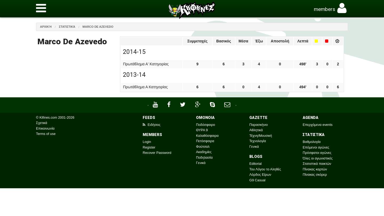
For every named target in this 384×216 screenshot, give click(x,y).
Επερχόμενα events (318, 125)
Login (147, 142)
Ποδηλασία (204, 157)
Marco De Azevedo (97, 26)
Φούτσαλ (203, 147)
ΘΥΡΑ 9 (202, 130)
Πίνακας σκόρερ (315, 175)
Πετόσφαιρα (205, 141)
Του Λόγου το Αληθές (265, 169)
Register (149, 147)
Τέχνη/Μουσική (260, 136)
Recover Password (157, 153)
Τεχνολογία (257, 141)
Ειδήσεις (152, 125)
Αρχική (46, 26)
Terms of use (45, 134)
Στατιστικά (67, 26)
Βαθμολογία (312, 142)
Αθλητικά (256, 130)
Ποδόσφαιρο (205, 125)
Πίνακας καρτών (315, 169)
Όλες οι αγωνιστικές (318, 158)
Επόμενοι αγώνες (316, 147)
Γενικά (201, 163)
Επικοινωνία (45, 128)
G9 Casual (257, 180)
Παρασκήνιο (258, 125)
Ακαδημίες (204, 152)
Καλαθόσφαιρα (207, 136)
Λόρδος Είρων (260, 175)
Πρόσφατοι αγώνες (317, 153)
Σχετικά (41, 123)
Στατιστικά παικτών (317, 164)
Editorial (255, 164)
